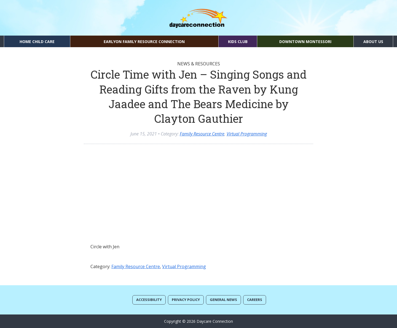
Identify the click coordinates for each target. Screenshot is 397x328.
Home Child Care (37, 41)
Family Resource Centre (202, 134)
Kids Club (238, 41)
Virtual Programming (247, 134)
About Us (373, 41)
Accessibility (149, 299)
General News (223, 299)
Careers (254, 299)
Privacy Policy (186, 299)
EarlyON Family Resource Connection (144, 41)
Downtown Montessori (305, 41)
